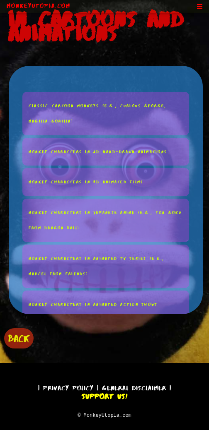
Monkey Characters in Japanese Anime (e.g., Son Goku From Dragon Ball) (105, 220)
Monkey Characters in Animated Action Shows (93, 304)
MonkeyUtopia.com (38, 6)
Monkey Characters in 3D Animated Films (86, 181)
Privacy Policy (68, 387)
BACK (18, 338)
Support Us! (104, 395)
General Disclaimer (134, 387)
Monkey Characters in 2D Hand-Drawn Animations (98, 151)
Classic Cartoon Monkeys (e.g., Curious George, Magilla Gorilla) (98, 113)
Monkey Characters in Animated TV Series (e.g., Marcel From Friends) (97, 265)
